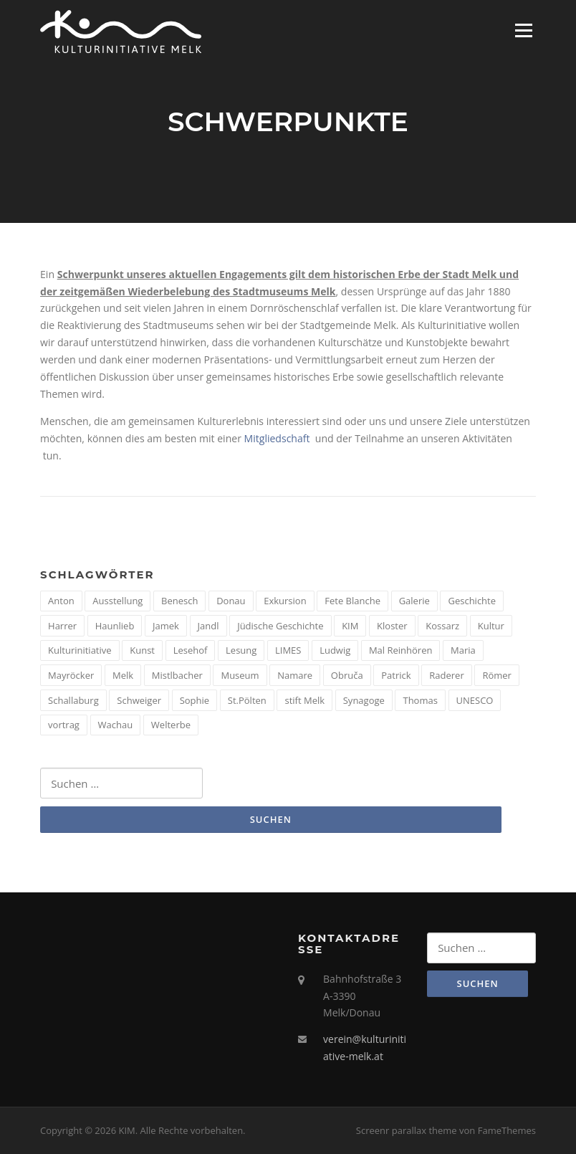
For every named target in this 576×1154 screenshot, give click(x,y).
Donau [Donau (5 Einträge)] (230, 600)
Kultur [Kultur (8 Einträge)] (491, 625)
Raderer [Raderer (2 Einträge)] (446, 675)
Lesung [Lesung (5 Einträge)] (241, 650)
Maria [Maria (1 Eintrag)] (463, 650)
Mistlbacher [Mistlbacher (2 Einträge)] (177, 675)
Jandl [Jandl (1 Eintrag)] (208, 625)
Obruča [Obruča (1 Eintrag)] (347, 675)
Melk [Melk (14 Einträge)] (122, 675)
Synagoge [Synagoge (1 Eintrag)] (364, 700)
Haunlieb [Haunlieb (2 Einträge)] (115, 625)
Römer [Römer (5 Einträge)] (497, 675)
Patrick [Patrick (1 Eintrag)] (396, 675)
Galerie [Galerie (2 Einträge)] (414, 600)
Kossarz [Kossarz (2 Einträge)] (442, 625)
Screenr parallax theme (406, 1130)
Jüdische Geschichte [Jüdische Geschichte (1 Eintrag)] (280, 625)
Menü (523, 30)
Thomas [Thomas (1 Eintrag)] (420, 700)
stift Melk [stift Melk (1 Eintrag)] (304, 700)
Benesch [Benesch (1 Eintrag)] (179, 600)
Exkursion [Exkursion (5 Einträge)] (285, 600)
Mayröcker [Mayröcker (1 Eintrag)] (71, 675)
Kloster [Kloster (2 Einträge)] (392, 625)
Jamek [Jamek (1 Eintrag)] (166, 625)
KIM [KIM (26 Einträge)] (350, 625)
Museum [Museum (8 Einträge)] (240, 675)
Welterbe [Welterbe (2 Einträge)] (171, 724)
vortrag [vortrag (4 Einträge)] (64, 724)
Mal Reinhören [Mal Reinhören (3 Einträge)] (401, 650)
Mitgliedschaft (277, 438)
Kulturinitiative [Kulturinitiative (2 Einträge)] (80, 650)
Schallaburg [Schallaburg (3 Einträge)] (73, 700)
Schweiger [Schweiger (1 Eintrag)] (139, 700)
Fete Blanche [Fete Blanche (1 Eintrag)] (352, 600)
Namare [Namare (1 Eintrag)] (294, 675)
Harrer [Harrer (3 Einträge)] (62, 625)
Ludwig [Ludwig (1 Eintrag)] (335, 650)
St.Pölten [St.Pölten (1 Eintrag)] (247, 700)
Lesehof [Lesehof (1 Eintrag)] (190, 650)
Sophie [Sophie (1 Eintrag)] (194, 700)
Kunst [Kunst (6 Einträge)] (142, 650)
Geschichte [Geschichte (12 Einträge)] (472, 600)
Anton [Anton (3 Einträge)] (61, 600)
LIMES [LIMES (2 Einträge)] (288, 650)
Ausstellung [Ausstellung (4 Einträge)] (117, 600)
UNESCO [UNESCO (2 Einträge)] (475, 700)
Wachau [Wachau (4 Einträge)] (115, 724)
